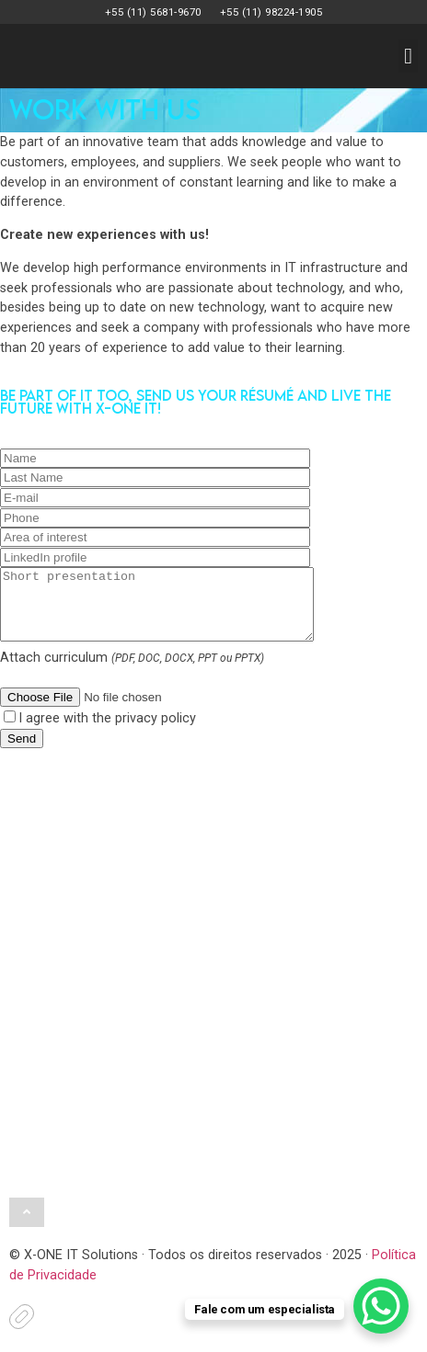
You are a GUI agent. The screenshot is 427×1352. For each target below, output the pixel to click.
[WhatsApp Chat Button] (381, 1306)
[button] (408, 56)
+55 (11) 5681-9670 (153, 12)
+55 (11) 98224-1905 (271, 12)
